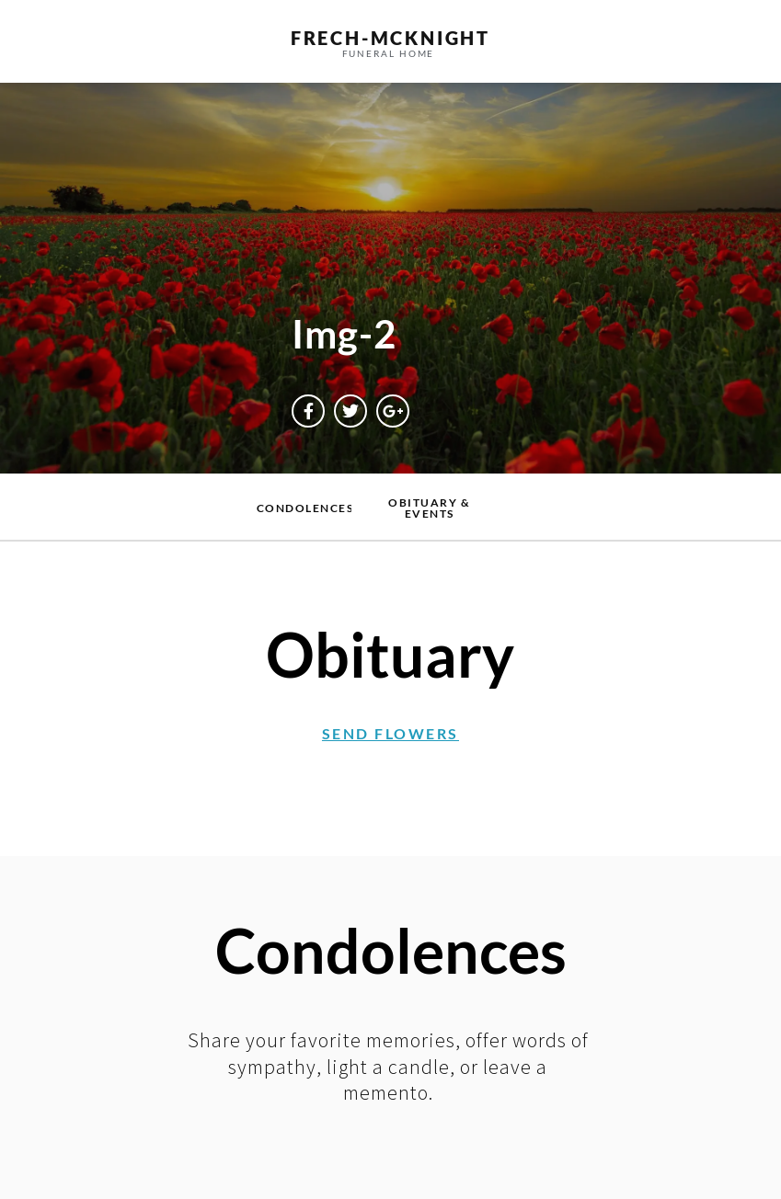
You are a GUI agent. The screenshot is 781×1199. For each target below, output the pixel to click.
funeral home (388, 53)
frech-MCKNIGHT (390, 38)
